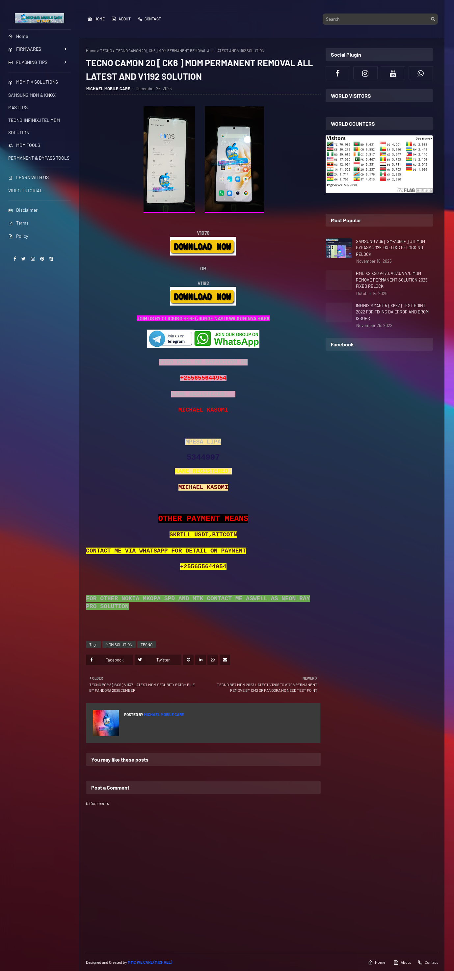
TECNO (106, 50)
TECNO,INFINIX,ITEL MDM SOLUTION (34, 126)
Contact (149, 18)
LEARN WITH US (28, 177)
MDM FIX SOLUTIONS (33, 82)
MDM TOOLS (24, 145)
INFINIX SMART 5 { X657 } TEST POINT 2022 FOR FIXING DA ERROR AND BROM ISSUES (392, 312)
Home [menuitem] (18, 36)
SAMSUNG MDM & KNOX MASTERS (32, 101)
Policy (18, 236)
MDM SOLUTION (119, 644)
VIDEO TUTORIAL (25, 190)
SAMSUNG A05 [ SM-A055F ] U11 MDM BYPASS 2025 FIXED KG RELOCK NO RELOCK (390, 248)
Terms (18, 223)
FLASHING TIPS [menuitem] (27, 62)
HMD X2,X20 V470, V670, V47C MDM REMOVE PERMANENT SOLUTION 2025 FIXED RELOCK (392, 280)
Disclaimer (23, 210)
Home (96, 18)
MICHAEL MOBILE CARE (108, 88)
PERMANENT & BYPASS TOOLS (38, 158)
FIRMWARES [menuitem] (24, 49)
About (121, 18)
